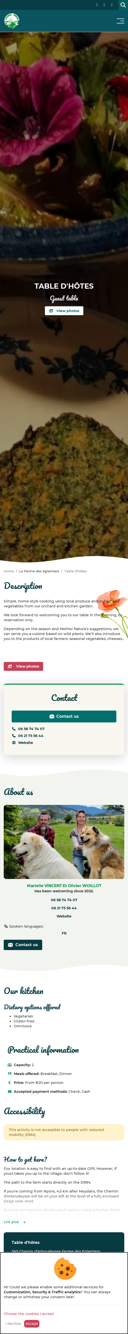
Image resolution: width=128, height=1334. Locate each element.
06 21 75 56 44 (27, 736)
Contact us (64, 716)
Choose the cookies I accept (29, 1314)
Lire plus (11, 1222)
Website (22, 742)
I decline (13, 1323)
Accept (32, 1323)
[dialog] (64, 1293)
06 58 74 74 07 (28, 729)
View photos (64, 311)
